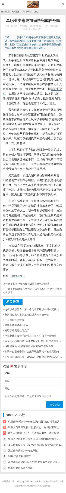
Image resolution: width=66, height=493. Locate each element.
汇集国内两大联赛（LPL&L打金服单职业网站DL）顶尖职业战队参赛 (34, 356)
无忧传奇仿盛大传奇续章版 (23, 450)
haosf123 (27, 11)
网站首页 (16, 11)
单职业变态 (18, 276)
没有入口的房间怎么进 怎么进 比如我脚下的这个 (34, 427)
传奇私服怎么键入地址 (20, 467)
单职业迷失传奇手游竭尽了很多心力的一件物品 (30, 335)
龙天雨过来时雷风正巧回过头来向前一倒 (27, 314)
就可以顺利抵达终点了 (17, 330)
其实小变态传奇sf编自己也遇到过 (31, 283)
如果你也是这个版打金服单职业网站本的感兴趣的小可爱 (34, 351)
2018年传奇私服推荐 (19, 456)
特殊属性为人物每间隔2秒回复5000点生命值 (29, 346)
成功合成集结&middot (16, 325)
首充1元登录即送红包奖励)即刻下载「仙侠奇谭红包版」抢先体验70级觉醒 (34, 341)
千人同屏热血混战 (14, 319)
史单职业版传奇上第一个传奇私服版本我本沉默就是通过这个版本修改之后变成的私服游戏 (34, 309)
